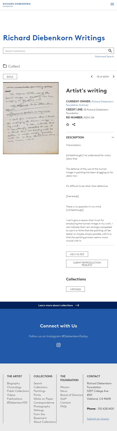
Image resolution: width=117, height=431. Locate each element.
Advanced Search (104, 56)
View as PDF (77, 254)
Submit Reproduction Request (87, 264)
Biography (13, 383)
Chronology (14, 387)
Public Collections (18, 391)
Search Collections (40, 385)
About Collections (45, 421)
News (63, 391)
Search (110, 51)
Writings (75, 289)
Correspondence (44, 402)
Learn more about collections (58, 305)
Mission (64, 387)
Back (10, 76)
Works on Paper (43, 398)
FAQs (63, 406)
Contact (65, 402)
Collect (14, 66)
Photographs (42, 406)
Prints (37, 394)
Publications (14, 398)
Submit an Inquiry (98, 418)
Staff (63, 398)
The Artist (14, 376)
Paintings (39, 391)
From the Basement (40, 416)
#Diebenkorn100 (17, 402)
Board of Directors (71, 394)
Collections (43, 376)
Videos (11, 394)
